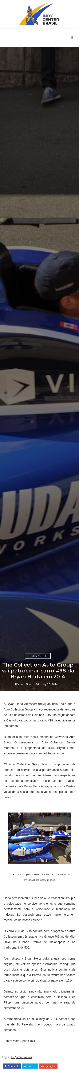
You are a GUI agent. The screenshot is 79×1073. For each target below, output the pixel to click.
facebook (12, 1066)
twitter (30, 1066)
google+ (48, 1066)
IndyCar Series (37, 655)
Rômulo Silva (23, 684)
